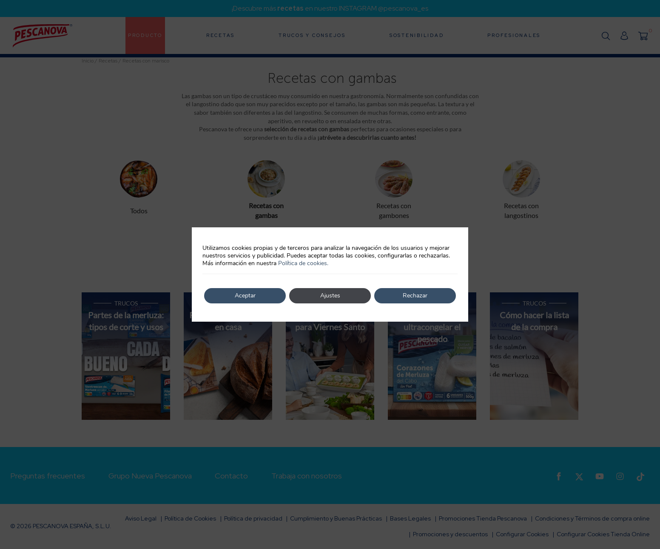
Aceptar (245, 295)
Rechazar (415, 295)
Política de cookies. (303, 263)
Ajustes (330, 295)
